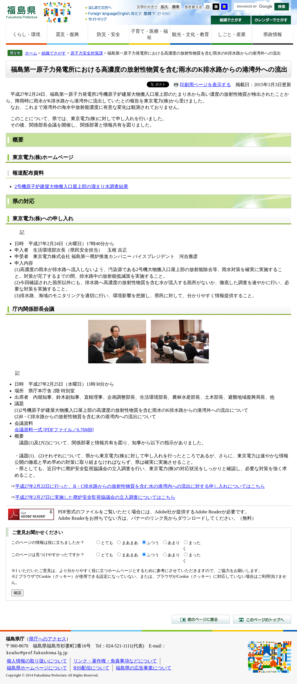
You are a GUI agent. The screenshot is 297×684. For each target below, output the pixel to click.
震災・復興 (67, 34)
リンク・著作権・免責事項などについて (115, 660)
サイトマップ (128, 19)
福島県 (22, 12)
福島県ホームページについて (37, 667)
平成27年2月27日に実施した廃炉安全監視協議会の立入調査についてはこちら (95, 497)
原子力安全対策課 (86, 53)
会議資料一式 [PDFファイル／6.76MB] (54, 429)
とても (107, 542)
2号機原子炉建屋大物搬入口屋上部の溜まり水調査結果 (71, 186)
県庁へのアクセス (47, 638)
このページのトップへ (262, 619)
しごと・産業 (232, 34)
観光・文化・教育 (190, 34)
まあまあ (130, 542)
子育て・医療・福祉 (149, 34)
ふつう (153, 542)
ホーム (31, 53)
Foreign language (128, 13)
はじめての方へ (128, 8)
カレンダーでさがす (271, 20)
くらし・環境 (26, 34)
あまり (174, 542)
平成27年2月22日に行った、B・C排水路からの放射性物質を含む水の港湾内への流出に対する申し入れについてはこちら (140, 486)
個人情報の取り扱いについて (37, 660)
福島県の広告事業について (143, 667)
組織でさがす (231, 20)
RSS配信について (91, 667)
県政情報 (272, 34)
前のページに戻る (201, 619)
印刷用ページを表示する (205, 84)
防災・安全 (108, 34)
